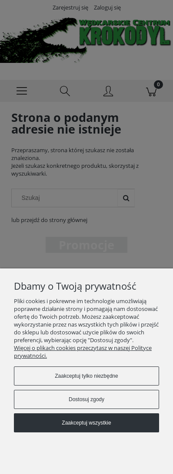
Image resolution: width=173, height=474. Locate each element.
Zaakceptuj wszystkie (86, 423)
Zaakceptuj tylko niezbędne (86, 376)
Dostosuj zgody (86, 399)
